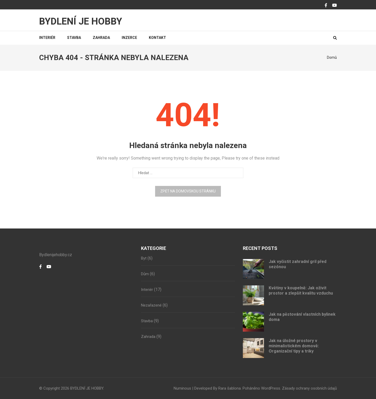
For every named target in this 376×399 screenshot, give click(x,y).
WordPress (270, 388)
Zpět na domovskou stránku (188, 191)
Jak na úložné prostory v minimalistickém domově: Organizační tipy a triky (294, 346)
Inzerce (129, 38)
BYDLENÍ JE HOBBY (80, 21)
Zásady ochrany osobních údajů (309, 388)
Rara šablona (229, 388)
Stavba (74, 38)
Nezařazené (151, 305)
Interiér (47, 38)
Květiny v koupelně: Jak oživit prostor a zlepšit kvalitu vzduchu (301, 290)
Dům (145, 274)
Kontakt (157, 38)
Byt (143, 258)
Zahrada (101, 38)
